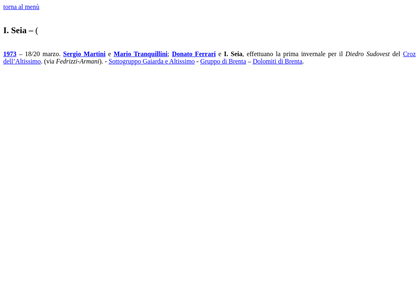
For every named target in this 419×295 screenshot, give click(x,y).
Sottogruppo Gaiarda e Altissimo (152, 61)
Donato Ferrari (194, 53)
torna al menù (21, 6)
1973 (9, 53)
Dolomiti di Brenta (277, 61)
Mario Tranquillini (140, 53)
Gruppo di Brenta (223, 61)
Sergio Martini (84, 53)
